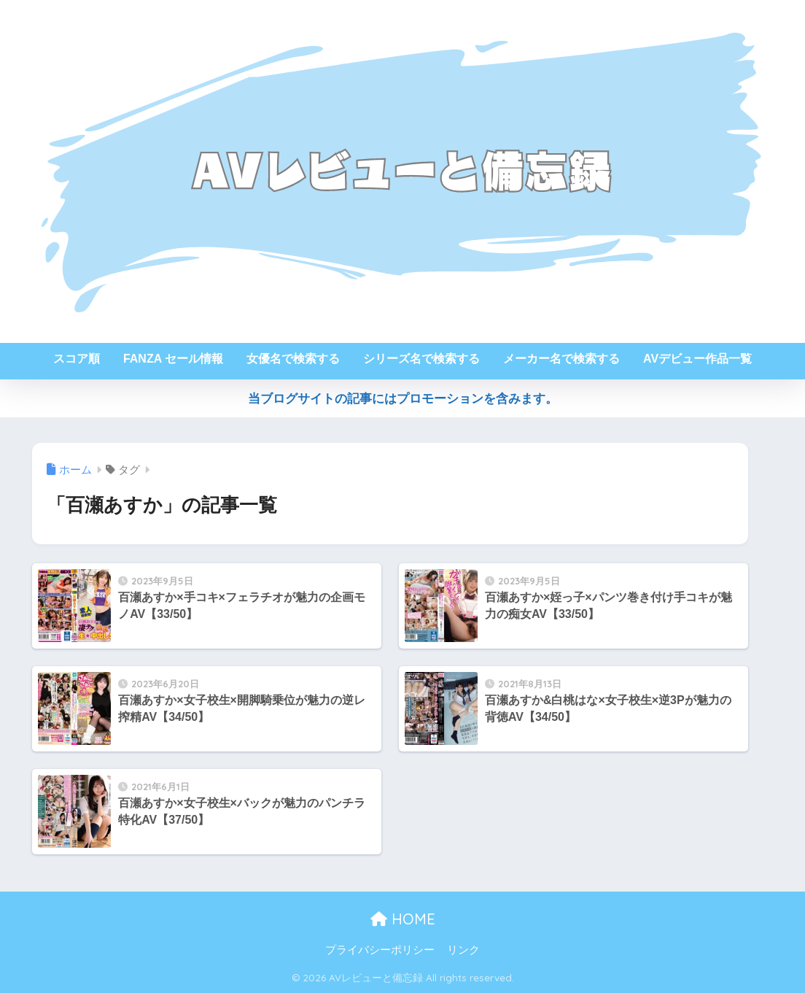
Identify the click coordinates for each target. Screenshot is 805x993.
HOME (402, 919)
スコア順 (76, 358)
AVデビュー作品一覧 (697, 358)
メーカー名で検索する (561, 358)
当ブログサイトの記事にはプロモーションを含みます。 (403, 399)
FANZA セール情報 (173, 358)
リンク (463, 950)
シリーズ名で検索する (421, 358)
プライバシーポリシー (380, 950)
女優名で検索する (293, 358)
